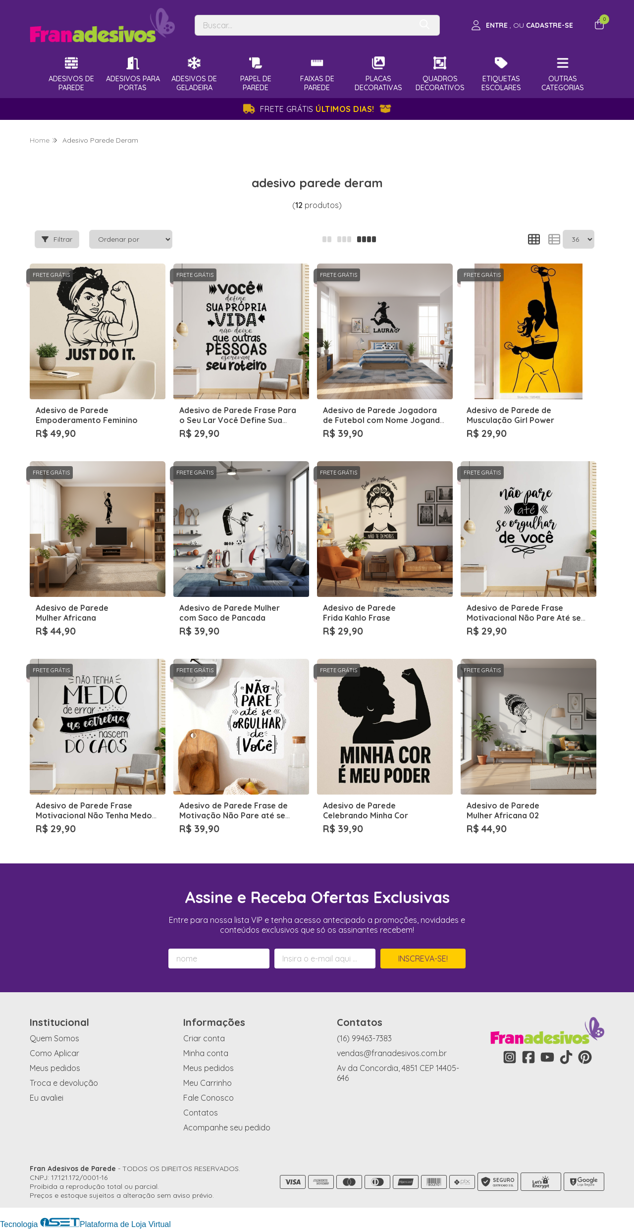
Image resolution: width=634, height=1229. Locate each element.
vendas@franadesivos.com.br (392, 1053)
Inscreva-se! (423, 958)
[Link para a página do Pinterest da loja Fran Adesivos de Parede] (585, 1057)
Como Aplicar (54, 1053)
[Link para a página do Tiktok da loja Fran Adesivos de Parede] (566, 1057)
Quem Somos (54, 1038)
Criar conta (204, 1038)
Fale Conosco (208, 1098)
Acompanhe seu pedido (226, 1127)
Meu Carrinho (207, 1083)
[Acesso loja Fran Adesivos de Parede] (522, 25)
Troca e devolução (64, 1083)
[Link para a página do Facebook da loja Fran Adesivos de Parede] (528, 1057)
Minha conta (205, 1053)
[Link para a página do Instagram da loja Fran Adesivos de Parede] (510, 1057)
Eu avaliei (46, 1098)
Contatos (200, 1113)
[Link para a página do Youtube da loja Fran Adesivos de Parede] (547, 1057)
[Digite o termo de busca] (303, 25)
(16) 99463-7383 (364, 1038)
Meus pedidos (55, 1068)
